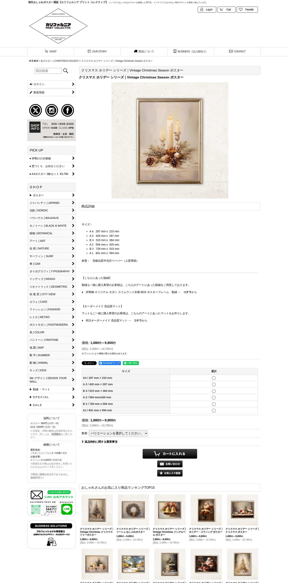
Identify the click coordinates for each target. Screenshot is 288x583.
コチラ (187, 292)
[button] (170, 473)
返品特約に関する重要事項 (99, 441)
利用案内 (56, 434)
